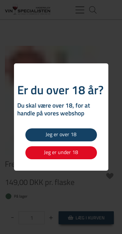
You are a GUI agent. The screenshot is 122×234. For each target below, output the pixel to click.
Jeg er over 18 (61, 134)
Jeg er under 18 (61, 152)
